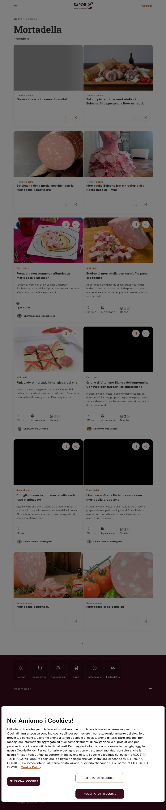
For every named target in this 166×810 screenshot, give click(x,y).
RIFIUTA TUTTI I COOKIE (100, 778)
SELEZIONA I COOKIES (24, 781)
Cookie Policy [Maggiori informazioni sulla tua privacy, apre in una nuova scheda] (31, 767)
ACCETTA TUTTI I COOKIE (100, 794)
